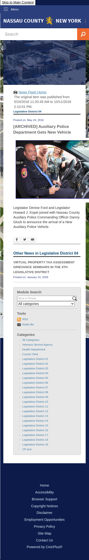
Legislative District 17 (35, 435)
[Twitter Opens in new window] (24, 240)
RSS (25, 319)
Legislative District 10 (35, 401)
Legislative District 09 (35, 397)
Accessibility (44, 492)
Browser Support (44, 499)
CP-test (26, 449)
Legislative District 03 (35, 368)
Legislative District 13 (35, 416)
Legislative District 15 (35, 425)
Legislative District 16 (35, 430)
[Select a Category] (46, 303)
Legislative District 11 (35, 406)
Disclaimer (44, 513)
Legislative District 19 (35, 444)
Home (44, 485)
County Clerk (30, 354)
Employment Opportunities (44, 519)
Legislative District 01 (35, 358)
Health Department (33, 349)
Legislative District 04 (35, 373)
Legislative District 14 (35, 420)
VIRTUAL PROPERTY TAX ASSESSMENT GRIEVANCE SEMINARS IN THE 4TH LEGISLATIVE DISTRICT (44, 267)
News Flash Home (33, 92)
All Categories (30, 339)
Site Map (44, 533)
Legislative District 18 (35, 439)
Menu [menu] (15, 9)
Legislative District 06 (35, 382)
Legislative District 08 (35, 392)
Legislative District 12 (35, 411)
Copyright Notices (44, 506)
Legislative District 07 (35, 387)
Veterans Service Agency (37, 344)
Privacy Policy (44, 526)
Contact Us (44, 540)
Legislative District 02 (35, 363)
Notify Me (28, 324)
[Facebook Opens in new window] (16, 240)
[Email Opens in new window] (32, 240)
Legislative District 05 (35, 378)
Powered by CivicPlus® (44, 547)
